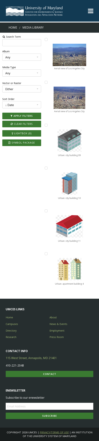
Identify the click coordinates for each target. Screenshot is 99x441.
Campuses (12, 324)
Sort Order (8, 99)
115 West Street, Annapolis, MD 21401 (31, 358)
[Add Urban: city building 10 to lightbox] (46, 168)
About (53, 317)
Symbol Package (21, 142)
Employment (57, 330)
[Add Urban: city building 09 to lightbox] (46, 125)
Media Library (33, 27)
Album (6, 51)
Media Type (9, 67)
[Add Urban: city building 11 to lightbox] (46, 210)
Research (11, 337)
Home (13, 27)
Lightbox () (22, 133)
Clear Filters (22, 124)
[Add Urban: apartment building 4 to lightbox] (46, 253)
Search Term (11, 36)
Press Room (57, 337)
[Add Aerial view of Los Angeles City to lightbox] (46, 39)
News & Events (58, 324)
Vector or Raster (11, 83)
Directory (11, 330)
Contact (49, 374)
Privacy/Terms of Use (54, 432)
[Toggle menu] (90, 11)
